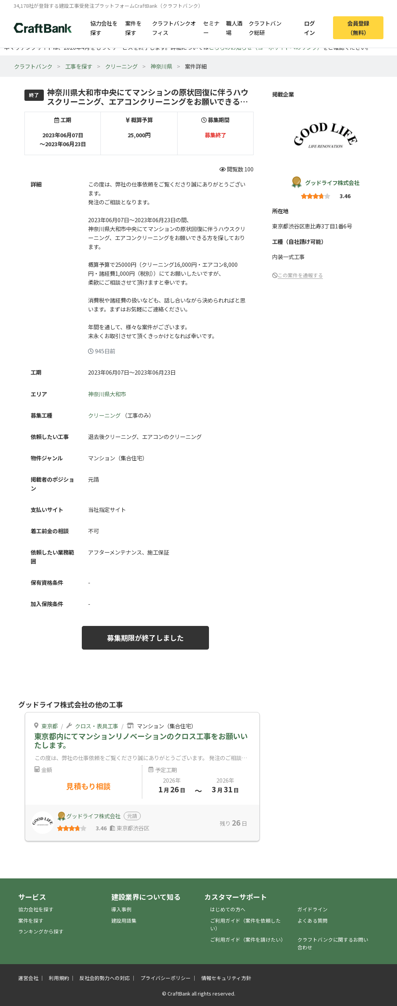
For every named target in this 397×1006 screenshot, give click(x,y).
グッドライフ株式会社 (332, 182)
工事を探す (78, 66)
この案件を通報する (300, 275)
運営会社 (28, 978)
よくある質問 (312, 920)
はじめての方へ (227, 909)
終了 (34, 95)
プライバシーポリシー (165, 978)
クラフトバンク (33, 66)
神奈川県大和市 (107, 394)
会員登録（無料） (358, 27)
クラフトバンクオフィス (174, 27)
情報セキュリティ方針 (226, 978)
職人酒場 (234, 27)
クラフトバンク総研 (265, 27)
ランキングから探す (41, 931)
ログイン (309, 27)
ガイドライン (312, 909)
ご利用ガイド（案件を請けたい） (248, 939)
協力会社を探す (103, 27)
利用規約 (59, 978)
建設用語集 (123, 920)
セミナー (211, 27)
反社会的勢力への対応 (104, 978)
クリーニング (121, 66)
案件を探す (133, 27)
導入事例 (121, 909)
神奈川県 (161, 66)
